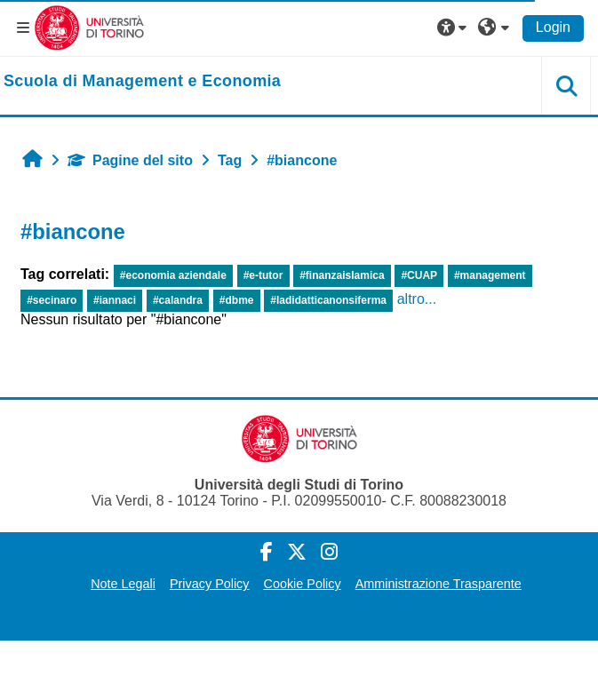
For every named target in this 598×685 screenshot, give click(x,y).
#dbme (236, 300)
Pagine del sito (130, 160)
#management (490, 275)
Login (553, 27)
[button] (454, 27)
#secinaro (51, 300)
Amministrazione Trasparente (438, 584)
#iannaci (114, 300)
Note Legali (123, 584)
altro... (416, 299)
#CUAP (419, 275)
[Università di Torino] (89, 27)
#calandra (178, 300)
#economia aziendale (173, 275)
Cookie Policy (302, 584)
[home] (142, 82)
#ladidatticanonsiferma (328, 300)
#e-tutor (263, 275)
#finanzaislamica (341, 275)
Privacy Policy (210, 584)
